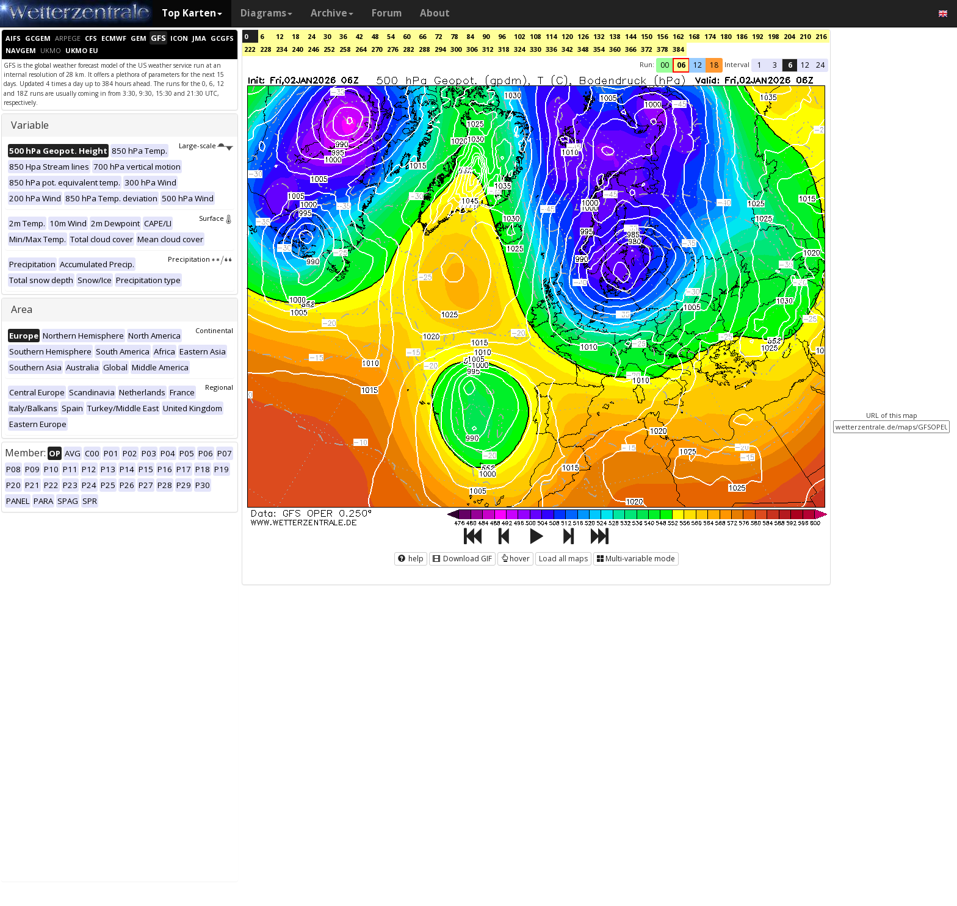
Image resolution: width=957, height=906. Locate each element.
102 (519, 36)
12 (279, 36)
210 (805, 36)
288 (424, 49)
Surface (216, 218)
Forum (387, 13)
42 (359, 36)
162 (678, 36)
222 (249, 49)
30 (327, 36)
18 (295, 36)
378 (662, 49)
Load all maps (563, 558)
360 (614, 49)
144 (630, 36)
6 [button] (790, 65)
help (411, 558)
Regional (219, 387)
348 (582, 49)
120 (567, 36)
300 (455, 49)
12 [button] (697, 65)
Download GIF (462, 558)
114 (551, 36)
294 (440, 49)
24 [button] (820, 65)
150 (646, 36)
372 (646, 49)
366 (630, 49)
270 (376, 49)
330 (535, 49)
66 (422, 36)
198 (773, 36)
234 (281, 49)
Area (21, 309)
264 (360, 49)
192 (757, 36)
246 (313, 49)
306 (471, 49)
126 (582, 36)
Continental (214, 330)
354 (598, 49)
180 (725, 36)
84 (470, 36)
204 (789, 36)
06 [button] (681, 65)
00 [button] (664, 65)
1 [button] (759, 65)
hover (515, 558)
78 (454, 36)
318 (503, 49)
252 (328, 49)
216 (820, 36)
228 (265, 49)
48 (374, 36)
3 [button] (775, 65)
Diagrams (266, 13)
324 (519, 49)
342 (567, 49)
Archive (332, 13)
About (435, 13)
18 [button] (714, 65)
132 (598, 36)
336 (551, 49)
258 (344, 49)
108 (535, 36)
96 (501, 36)
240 (297, 49)
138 (614, 36)
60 (406, 36)
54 (390, 36)
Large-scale (206, 145)
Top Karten (192, 13)
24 (311, 36)
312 (487, 49)
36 (343, 36)
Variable (30, 125)
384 (678, 49)
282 (408, 49)
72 (438, 36)
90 (485, 36)
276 (392, 49)
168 (693, 36)
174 (709, 36)
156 (662, 36)
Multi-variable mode (636, 558)
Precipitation (200, 259)
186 (741, 36)
